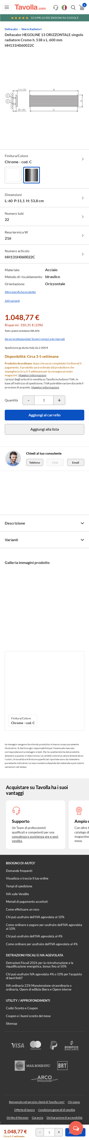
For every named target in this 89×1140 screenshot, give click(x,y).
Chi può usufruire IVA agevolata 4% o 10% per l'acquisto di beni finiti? (44, 976)
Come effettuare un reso (22, 909)
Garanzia (37, 1117)
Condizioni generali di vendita (56, 1110)
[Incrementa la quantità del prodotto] (59, 400)
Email (75, 462)
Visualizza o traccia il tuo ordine (27, 878)
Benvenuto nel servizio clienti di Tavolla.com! (37, 1102)
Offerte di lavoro (24, 1110)
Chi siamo (74, 1102)
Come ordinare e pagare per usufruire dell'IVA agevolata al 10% (44, 927)
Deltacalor (11, 29)
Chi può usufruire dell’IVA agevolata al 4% (34, 936)
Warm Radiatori (31, 29)
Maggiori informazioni (32, 375)
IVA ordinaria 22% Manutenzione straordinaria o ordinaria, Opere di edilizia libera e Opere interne (38, 987)
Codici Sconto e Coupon (22, 1008)
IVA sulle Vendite (17, 894)
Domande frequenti (19, 871)
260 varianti (12, 300)
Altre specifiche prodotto (20, 292)
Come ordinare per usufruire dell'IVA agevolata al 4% (42, 944)
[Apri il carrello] (81, 7)
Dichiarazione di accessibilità (64, 1117)
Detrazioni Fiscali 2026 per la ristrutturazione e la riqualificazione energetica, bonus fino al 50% (39, 964)
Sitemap (11, 1023)
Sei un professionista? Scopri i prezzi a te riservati (35, 339)
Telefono (34, 462)
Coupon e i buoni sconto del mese (28, 1016)
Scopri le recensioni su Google (45, 17)
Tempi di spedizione (19, 886)
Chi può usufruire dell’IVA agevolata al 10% (35, 917)
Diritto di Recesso (17, 1117)
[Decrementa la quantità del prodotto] (28, 400)
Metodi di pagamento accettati (27, 901)
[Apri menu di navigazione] (6, 7)
